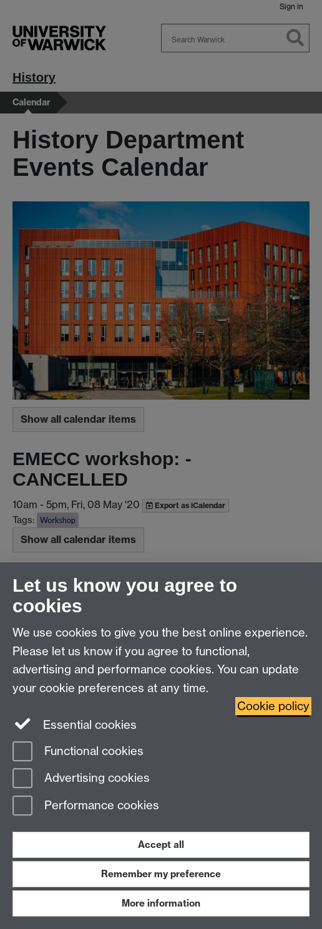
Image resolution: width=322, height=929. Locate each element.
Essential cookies (74, 724)
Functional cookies (78, 752)
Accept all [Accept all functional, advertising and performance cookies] (161, 844)
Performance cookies (85, 806)
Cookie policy (273, 706)
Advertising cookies (81, 779)
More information (161, 903)
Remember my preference (161, 874)
